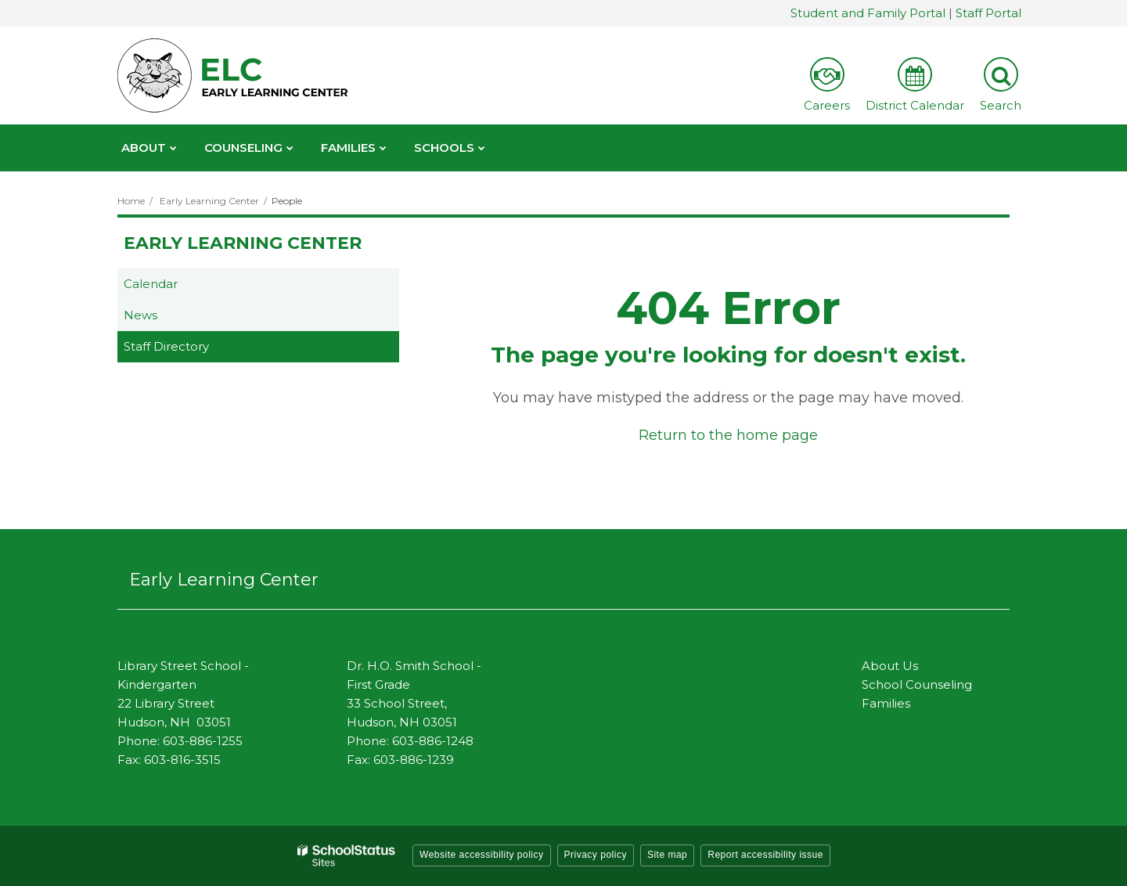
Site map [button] (667, 854)
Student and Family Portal (867, 12)
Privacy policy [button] (595, 854)
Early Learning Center (209, 201)
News (140, 315)
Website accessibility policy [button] (481, 854)
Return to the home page (728, 435)
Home (131, 201)
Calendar (151, 283)
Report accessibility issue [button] (765, 854)
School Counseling (917, 684)
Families (886, 703)
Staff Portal (988, 12)
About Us (890, 665)
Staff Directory (166, 346)
